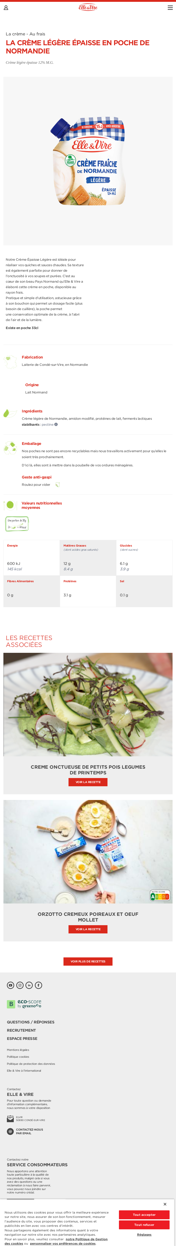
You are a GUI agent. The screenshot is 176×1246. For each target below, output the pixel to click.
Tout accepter (144, 1215)
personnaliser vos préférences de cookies (63, 1243)
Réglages (144, 1234)
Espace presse (22, 1038)
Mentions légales (18, 1050)
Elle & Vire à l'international (24, 1070)
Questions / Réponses (30, 1022)
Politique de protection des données (31, 1063)
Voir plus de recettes (88, 961)
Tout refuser (144, 1225)
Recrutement (21, 1030)
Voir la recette (88, 782)
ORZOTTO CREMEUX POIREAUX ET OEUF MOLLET (88, 917)
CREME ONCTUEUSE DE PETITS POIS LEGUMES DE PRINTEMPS (88, 770)
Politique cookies (18, 1056)
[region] (87, 1222)
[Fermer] (165, 1204)
